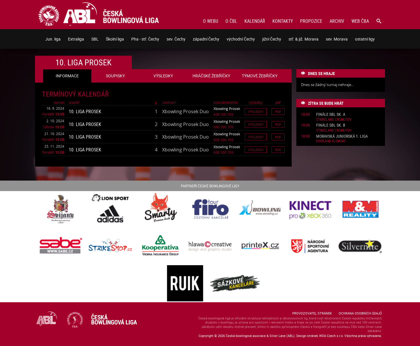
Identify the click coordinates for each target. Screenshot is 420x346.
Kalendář (254, 21)
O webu (210, 21)
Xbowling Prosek (227, 108)
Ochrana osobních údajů (360, 313)
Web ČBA (360, 21)
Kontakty (282, 21)
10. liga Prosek (85, 111)
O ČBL (231, 21)
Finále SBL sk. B (330, 125)
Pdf (278, 111)
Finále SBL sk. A (330, 114)
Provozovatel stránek (312, 313)
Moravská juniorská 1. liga (342, 136)
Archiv (337, 21)
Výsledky (255, 111)
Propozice (311, 21)
